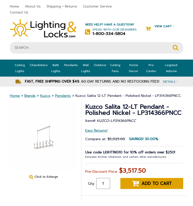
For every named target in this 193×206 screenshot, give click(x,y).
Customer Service (97, 6)
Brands (30, 95)
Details (170, 81)
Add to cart (152, 183)
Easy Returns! (96, 130)
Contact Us (19, 12)
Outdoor (100, 65)
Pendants (71, 65)
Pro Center (151, 68)
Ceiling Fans (115, 68)
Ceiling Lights (20, 68)
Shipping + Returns (61, 6)
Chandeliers (39, 65)
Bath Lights (55, 68)
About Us (33, 6)
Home (14, 6)
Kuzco (45, 95)
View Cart (160, 26)
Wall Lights (85, 68)
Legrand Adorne (171, 68)
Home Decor (133, 68)
